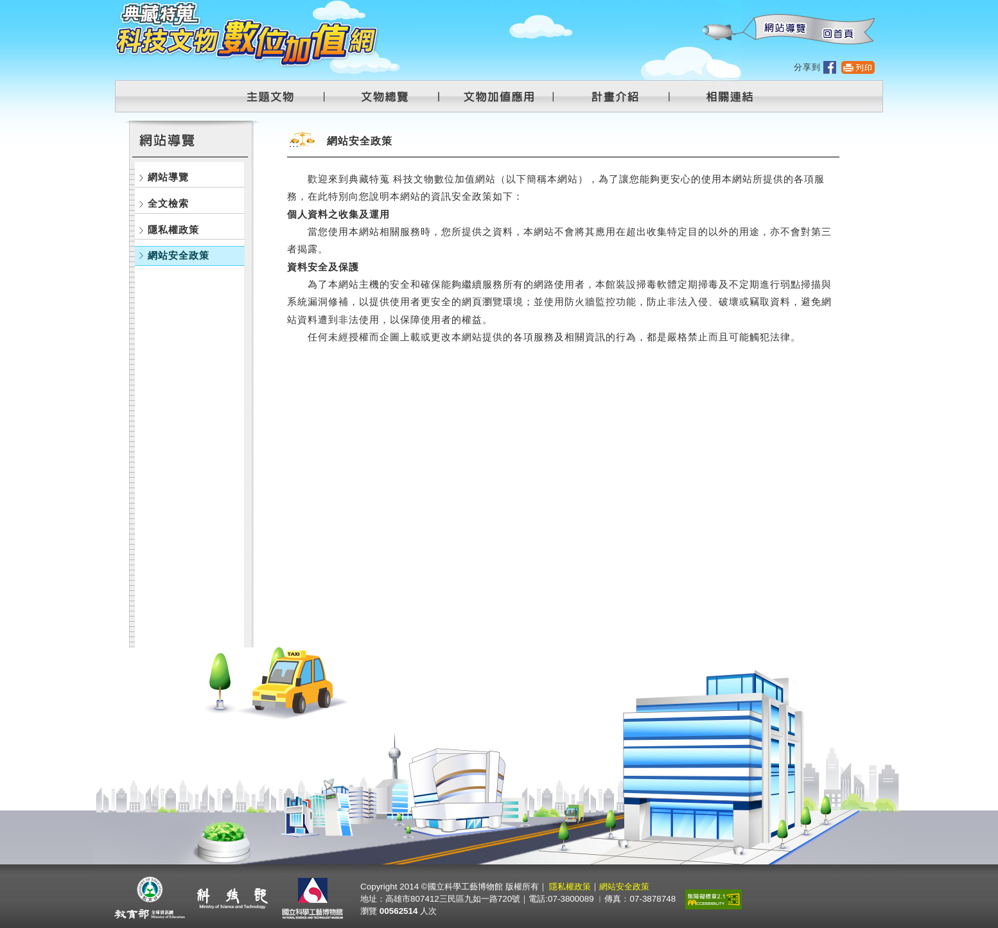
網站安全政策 (178, 255)
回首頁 (837, 30)
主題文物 (278, 96)
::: (702, 6)
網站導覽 (782, 30)
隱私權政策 (173, 229)
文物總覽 (391, 96)
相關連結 (722, 96)
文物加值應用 (504, 96)
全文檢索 (168, 203)
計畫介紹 (617, 96)
